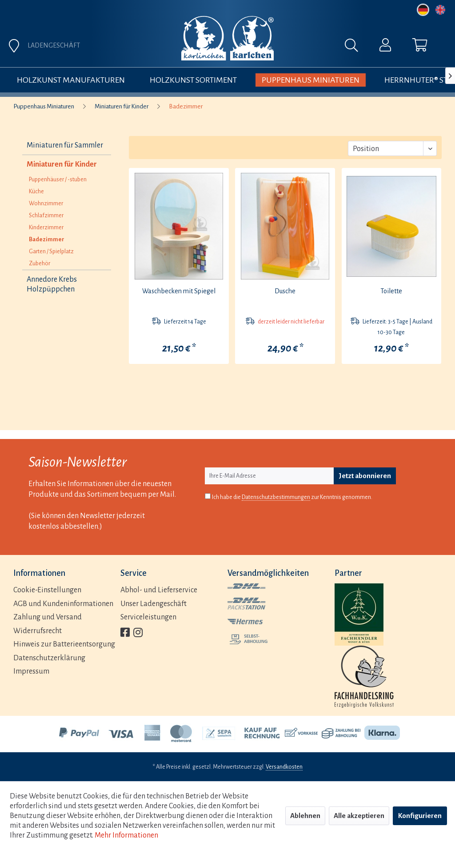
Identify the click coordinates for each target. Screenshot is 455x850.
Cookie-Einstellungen (47, 590)
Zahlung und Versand (47, 617)
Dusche (285, 291)
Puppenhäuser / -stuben (58, 179)
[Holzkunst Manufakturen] (70, 80)
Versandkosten (284, 767)
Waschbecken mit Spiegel (179, 291)
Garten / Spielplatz (51, 251)
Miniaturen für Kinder (62, 164)
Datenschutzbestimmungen (276, 497)
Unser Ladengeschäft (153, 604)
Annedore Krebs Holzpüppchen (52, 284)
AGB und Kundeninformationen (63, 604)
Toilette (391, 291)
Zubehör (39, 263)
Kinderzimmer (46, 227)
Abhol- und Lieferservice (158, 590)
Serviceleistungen (148, 617)
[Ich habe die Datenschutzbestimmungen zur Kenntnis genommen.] (208, 496)
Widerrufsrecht (37, 631)
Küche (36, 191)
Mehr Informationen (126, 835)
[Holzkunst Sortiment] (193, 80)
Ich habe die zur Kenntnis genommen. (292, 497)
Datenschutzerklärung (49, 658)
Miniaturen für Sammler (65, 145)
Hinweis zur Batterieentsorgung (64, 644)
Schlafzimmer (46, 215)
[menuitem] (278, 47)
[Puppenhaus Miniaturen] (310, 80)
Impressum (31, 671)
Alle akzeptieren (359, 815)
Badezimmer (46, 239)
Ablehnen (305, 815)
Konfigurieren (420, 815)
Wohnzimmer (46, 203)
